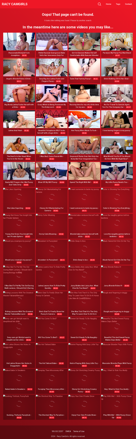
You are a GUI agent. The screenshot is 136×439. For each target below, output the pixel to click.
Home (108, 4)
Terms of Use (78, 431)
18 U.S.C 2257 (57, 431)
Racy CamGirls (14, 4)
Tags (118, 4)
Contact (128, 4)
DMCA (68, 431)
